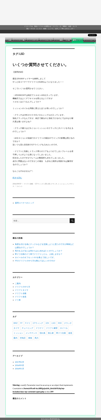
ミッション (62, 184)
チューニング (27, 328)
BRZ (16, 323)
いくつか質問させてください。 (41, 64)
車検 (30, 338)
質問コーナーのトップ (24, 203)
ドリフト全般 (28, 184)
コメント (19, 186)
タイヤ (16, 328)
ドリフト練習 (51, 328)
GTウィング (39, 184)
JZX (45, 184)
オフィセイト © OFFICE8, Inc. (50, 419)
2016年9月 (19, 365)
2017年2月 (19, 362)
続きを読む (17, 177)
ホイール (64, 328)
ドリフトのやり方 (22, 287)
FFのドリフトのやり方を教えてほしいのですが (35, 260)
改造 (70, 333)
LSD (49, 184)
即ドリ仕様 (61, 333)
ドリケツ (39, 328)
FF (21, 323)
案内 (15, 338)
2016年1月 (19, 368)
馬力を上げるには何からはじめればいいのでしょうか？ (38, 251)
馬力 (36, 338)
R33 (59, 323)
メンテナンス (31, 333)
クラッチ (54, 184)
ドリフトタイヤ (21, 290)
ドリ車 (18, 300)
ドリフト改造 (20, 296)
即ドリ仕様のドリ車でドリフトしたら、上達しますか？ (38, 254)
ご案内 (18, 283)
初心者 (51, 333)
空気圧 (23, 338)
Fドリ (27, 323)
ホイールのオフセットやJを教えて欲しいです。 (35, 257)
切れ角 (42, 333)
